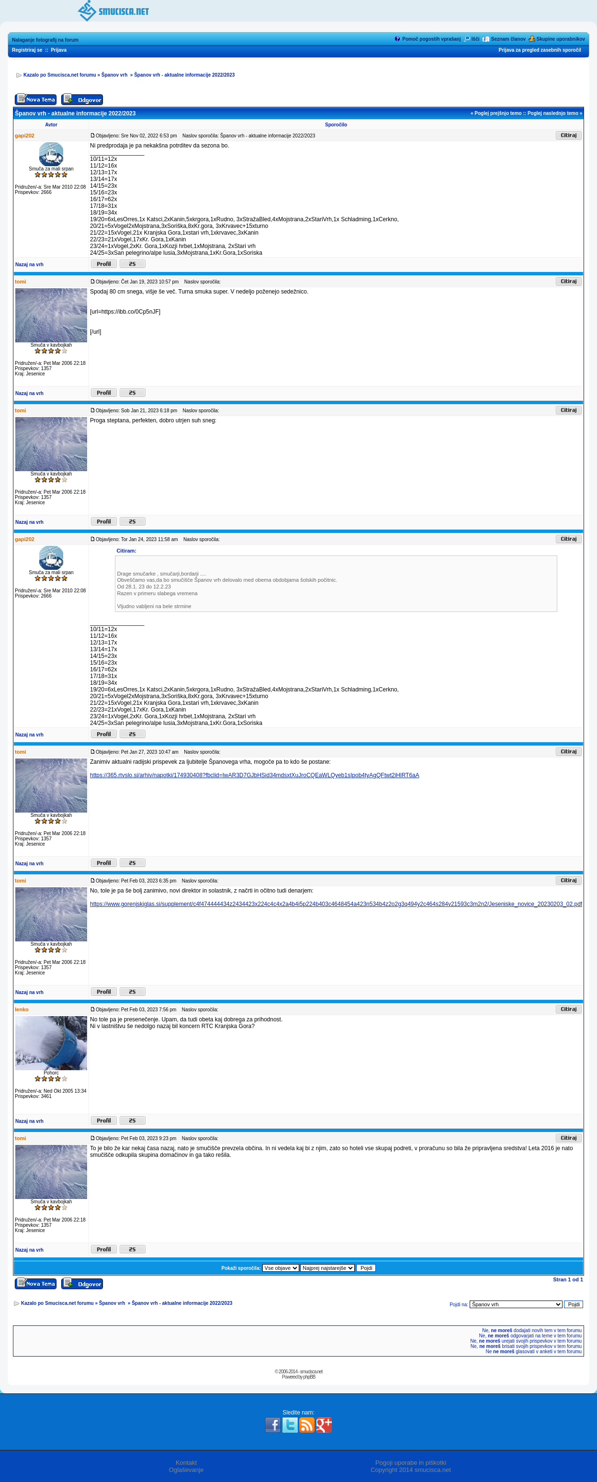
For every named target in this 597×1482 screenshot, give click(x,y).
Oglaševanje (186, 1469)
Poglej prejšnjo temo (497, 113)
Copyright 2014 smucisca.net (411, 1469)
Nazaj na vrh (29, 264)
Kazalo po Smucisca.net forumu (59, 75)
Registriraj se (27, 50)
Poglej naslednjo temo (553, 113)
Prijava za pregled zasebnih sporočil (540, 50)
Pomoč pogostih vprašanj (431, 39)
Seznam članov (508, 39)
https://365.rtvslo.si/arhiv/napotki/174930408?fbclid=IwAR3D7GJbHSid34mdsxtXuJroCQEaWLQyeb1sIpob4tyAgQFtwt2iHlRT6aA (254, 775)
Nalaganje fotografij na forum (45, 40)
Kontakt (186, 1462)
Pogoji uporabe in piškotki (410, 1462)
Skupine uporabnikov (560, 39)
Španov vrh (115, 75)
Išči (476, 39)
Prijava (59, 50)
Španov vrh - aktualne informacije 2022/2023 (184, 75)
